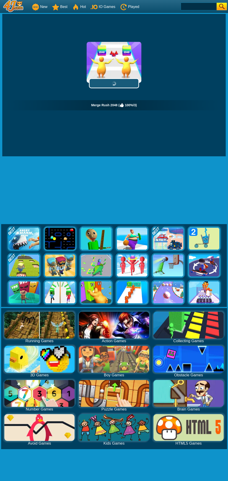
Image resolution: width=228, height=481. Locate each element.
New (39, 7)
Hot (79, 7)
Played (129, 7)
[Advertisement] (114, 190)
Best (59, 7)
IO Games (103, 7)
